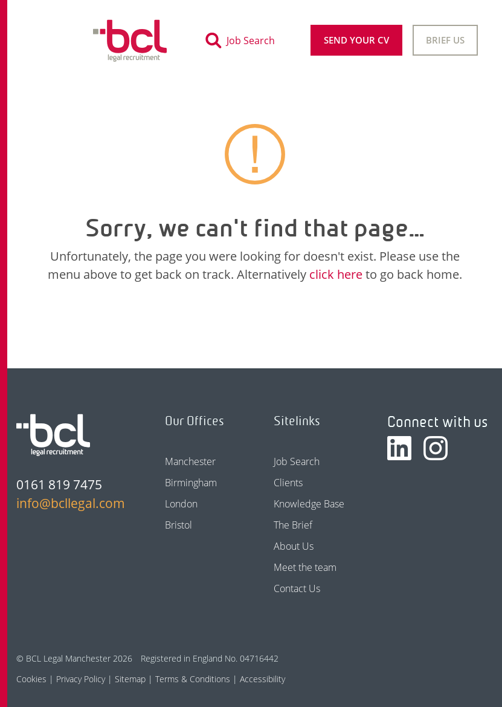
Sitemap (130, 679)
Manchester (190, 461)
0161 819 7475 (59, 484)
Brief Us (445, 40)
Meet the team (305, 567)
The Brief (293, 525)
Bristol (178, 525)
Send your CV (356, 40)
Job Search (297, 461)
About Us (294, 546)
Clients (288, 482)
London (181, 503)
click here (335, 274)
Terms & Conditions (192, 679)
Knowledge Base (309, 503)
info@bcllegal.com (69, 503)
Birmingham (191, 482)
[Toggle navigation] (48, 40)
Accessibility (262, 679)
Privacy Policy (80, 679)
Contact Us (297, 588)
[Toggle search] (244, 40)
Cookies (31, 679)
